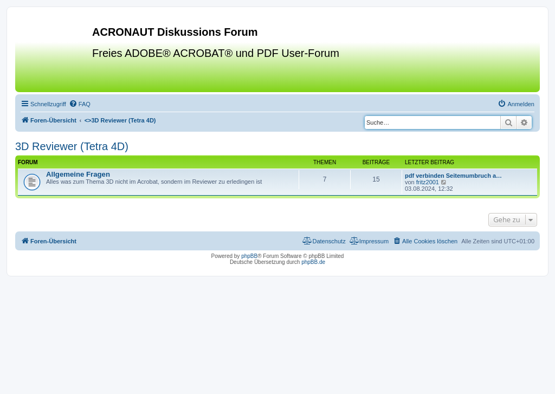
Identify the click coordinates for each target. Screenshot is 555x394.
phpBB (249, 256)
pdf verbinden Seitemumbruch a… (453, 175)
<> (120, 120)
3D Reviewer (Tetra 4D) (71, 146)
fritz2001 (427, 182)
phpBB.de (313, 262)
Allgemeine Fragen (78, 174)
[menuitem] (80, 104)
